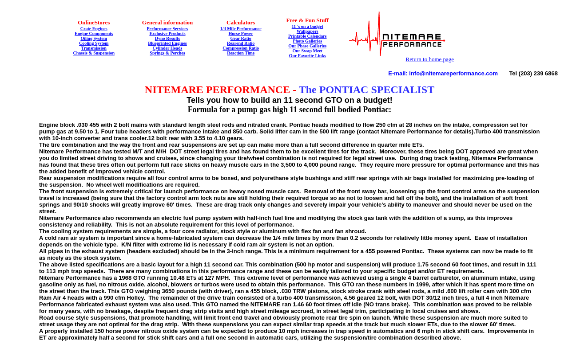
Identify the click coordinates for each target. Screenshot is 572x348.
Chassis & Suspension (94, 53)
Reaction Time (240, 53)
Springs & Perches (167, 53)
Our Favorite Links (307, 55)
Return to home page (429, 59)
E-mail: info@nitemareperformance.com (443, 73)
